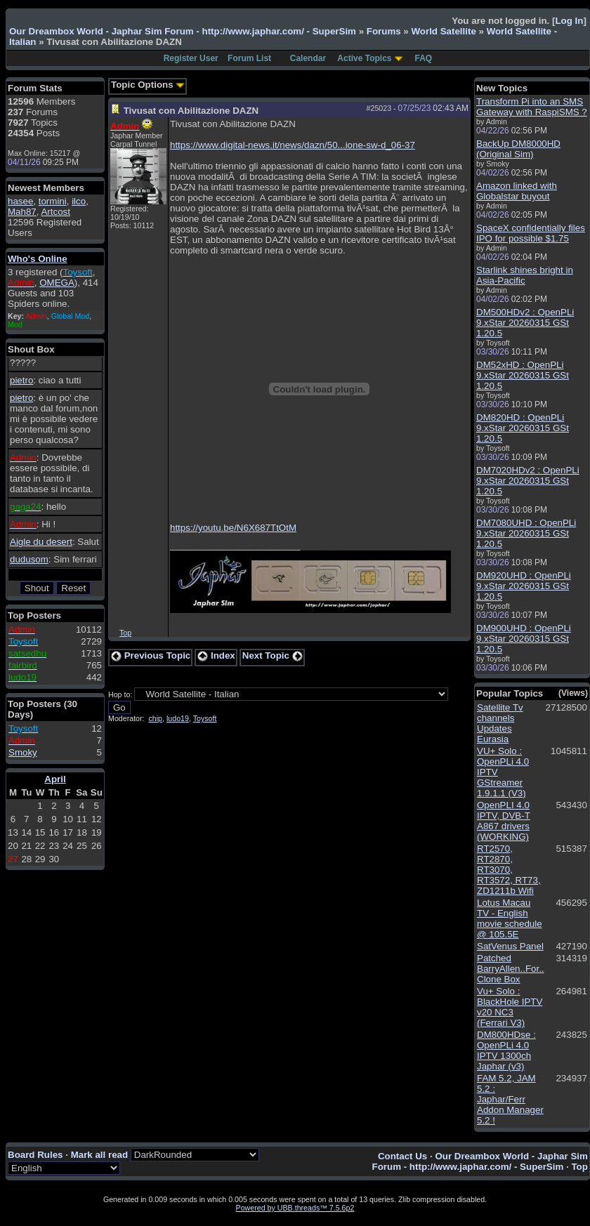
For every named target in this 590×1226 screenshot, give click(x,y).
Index (216, 655)
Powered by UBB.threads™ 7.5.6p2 (295, 1208)
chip (155, 718)
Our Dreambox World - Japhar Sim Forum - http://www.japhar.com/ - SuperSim (182, 31)
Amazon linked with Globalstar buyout (516, 191)
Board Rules (35, 1154)
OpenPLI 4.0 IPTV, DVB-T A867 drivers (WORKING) (503, 821)
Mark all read (100, 1154)
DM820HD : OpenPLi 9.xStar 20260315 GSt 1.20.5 (522, 428)
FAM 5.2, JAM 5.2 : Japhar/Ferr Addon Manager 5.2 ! (510, 1099)
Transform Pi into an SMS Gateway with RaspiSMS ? (531, 106)
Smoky (22, 752)
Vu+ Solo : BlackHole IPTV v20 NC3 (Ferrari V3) (509, 1007)
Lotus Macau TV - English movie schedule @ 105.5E (509, 918)
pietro (21, 380)
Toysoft (205, 718)
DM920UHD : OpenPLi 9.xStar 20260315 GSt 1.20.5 (523, 586)
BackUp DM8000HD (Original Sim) (518, 148)
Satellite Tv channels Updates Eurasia (500, 723)
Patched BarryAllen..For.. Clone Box (510, 968)
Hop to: (120, 694)
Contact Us (402, 1156)
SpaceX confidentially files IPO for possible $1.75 (530, 233)
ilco (79, 201)
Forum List (249, 58)
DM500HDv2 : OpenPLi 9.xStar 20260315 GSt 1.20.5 (525, 322)
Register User (191, 58)
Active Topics (364, 58)
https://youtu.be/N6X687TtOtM (233, 527)
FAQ (424, 58)
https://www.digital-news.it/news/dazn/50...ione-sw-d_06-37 (292, 145)
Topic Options (148, 84)
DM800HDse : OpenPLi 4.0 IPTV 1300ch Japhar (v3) (506, 1050)
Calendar (308, 58)
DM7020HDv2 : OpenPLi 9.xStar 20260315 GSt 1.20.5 (527, 480)
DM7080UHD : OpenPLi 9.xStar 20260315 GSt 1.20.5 (526, 533)
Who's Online (37, 258)
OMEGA (56, 282)
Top (125, 632)
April (54, 779)
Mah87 (22, 211)
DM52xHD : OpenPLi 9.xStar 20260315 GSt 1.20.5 (522, 375)
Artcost (55, 211)
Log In (569, 20)
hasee (20, 201)
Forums (384, 31)
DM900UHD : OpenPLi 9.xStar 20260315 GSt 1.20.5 (523, 638)
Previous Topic (150, 655)
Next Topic (272, 655)
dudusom (29, 559)
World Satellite (443, 31)
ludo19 (177, 718)
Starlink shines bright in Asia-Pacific (524, 275)
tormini (53, 201)
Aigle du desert (41, 541)
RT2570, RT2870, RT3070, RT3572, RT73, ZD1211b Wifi (509, 869)
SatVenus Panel (510, 946)
